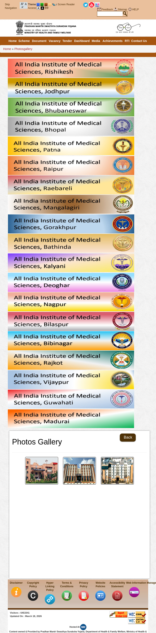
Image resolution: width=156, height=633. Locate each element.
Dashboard (82, 41)
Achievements (113, 41)
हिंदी (46, 8)
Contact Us (139, 41)
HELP (135, 9)
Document (39, 41)
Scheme (24, 41)
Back (128, 437)
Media (96, 41)
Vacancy (54, 41)
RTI (127, 41)
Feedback (107, 9)
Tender (67, 41)
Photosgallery (23, 49)
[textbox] (110, 13)
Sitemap (122, 9)
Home (12, 41)
